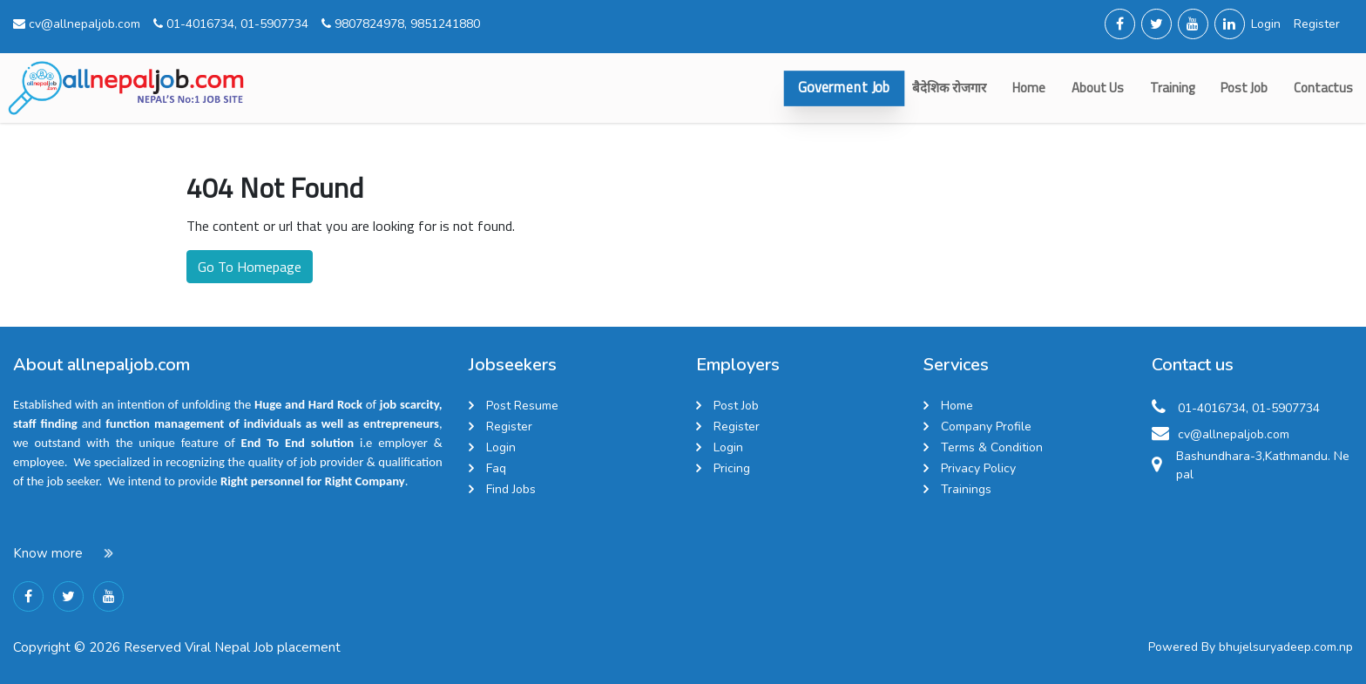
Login (1266, 24)
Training (1172, 88)
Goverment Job (844, 87)
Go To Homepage (249, 266)
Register (1317, 24)
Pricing (731, 468)
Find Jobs (511, 489)
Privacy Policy (978, 468)
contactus (1323, 88)
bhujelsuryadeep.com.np (1286, 647)
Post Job (1244, 88)
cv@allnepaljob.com (76, 24)
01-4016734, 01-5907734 (230, 24)
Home (1028, 88)
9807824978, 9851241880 (400, 24)
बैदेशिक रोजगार (949, 88)
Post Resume (522, 405)
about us (1098, 88)
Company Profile (986, 426)
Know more (48, 553)
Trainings (966, 489)
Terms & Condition (992, 447)
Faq (496, 468)
